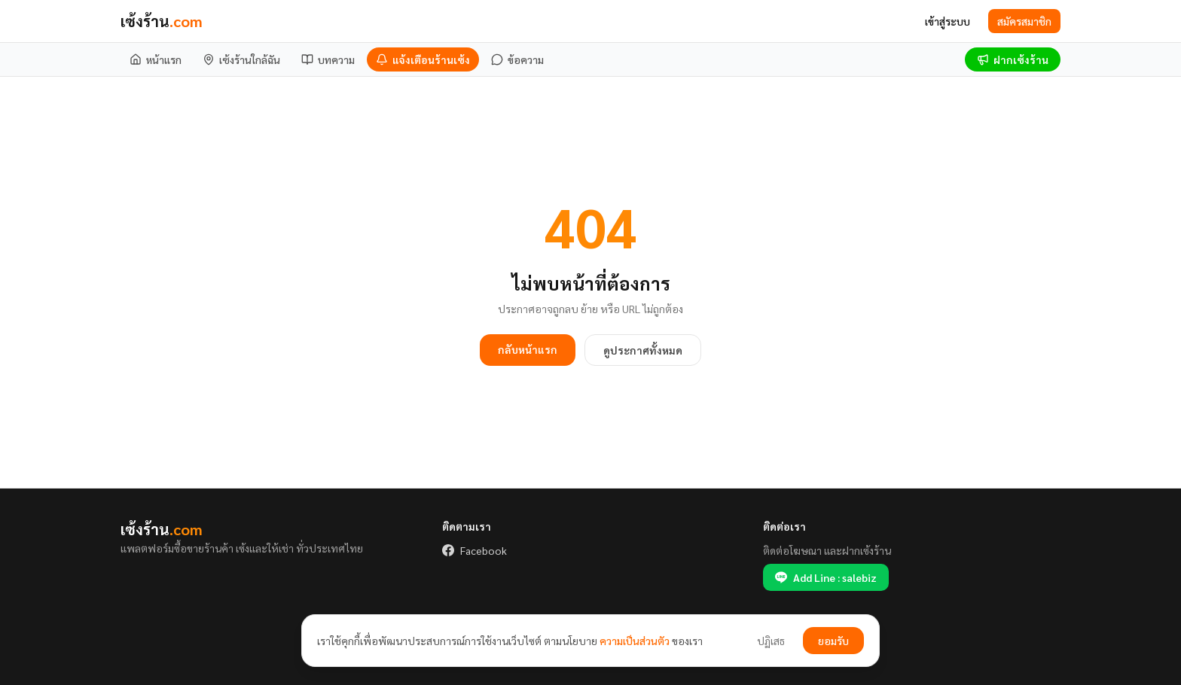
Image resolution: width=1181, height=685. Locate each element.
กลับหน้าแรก (527, 349)
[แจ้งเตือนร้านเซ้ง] (423, 59)
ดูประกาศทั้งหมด (642, 350)
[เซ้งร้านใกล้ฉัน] (241, 59)
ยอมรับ (833, 640)
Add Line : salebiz (826, 577)
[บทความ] (328, 59)
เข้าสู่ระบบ (947, 21)
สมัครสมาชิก (1024, 21)
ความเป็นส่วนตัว (635, 640)
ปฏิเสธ (771, 640)
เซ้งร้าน (162, 21)
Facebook (474, 550)
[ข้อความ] (517, 59)
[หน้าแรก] (156, 59)
